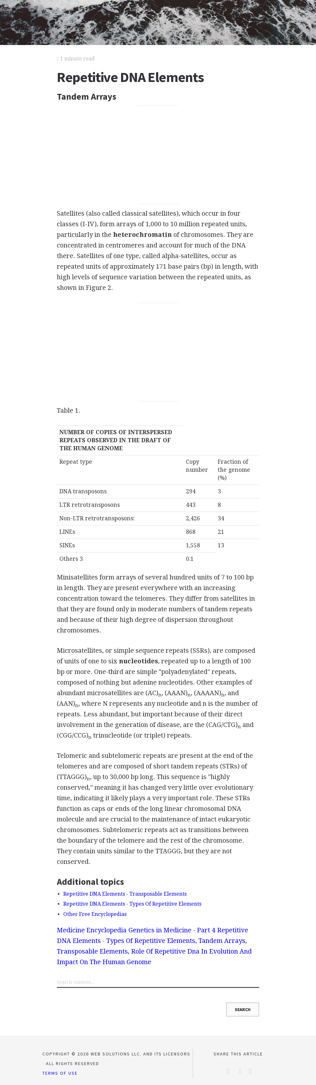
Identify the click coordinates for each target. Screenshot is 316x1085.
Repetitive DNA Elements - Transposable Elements (125, 894)
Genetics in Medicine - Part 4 (171, 930)
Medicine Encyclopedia (92, 930)
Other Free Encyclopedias (95, 914)
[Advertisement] (158, 155)
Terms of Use (60, 1073)
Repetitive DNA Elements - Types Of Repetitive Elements (132, 904)
